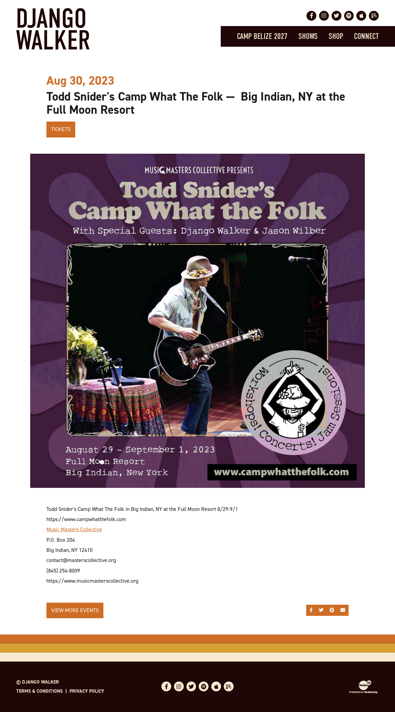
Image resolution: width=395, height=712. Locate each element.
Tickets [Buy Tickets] (61, 129)
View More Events (75, 610)
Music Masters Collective (74, 529)
